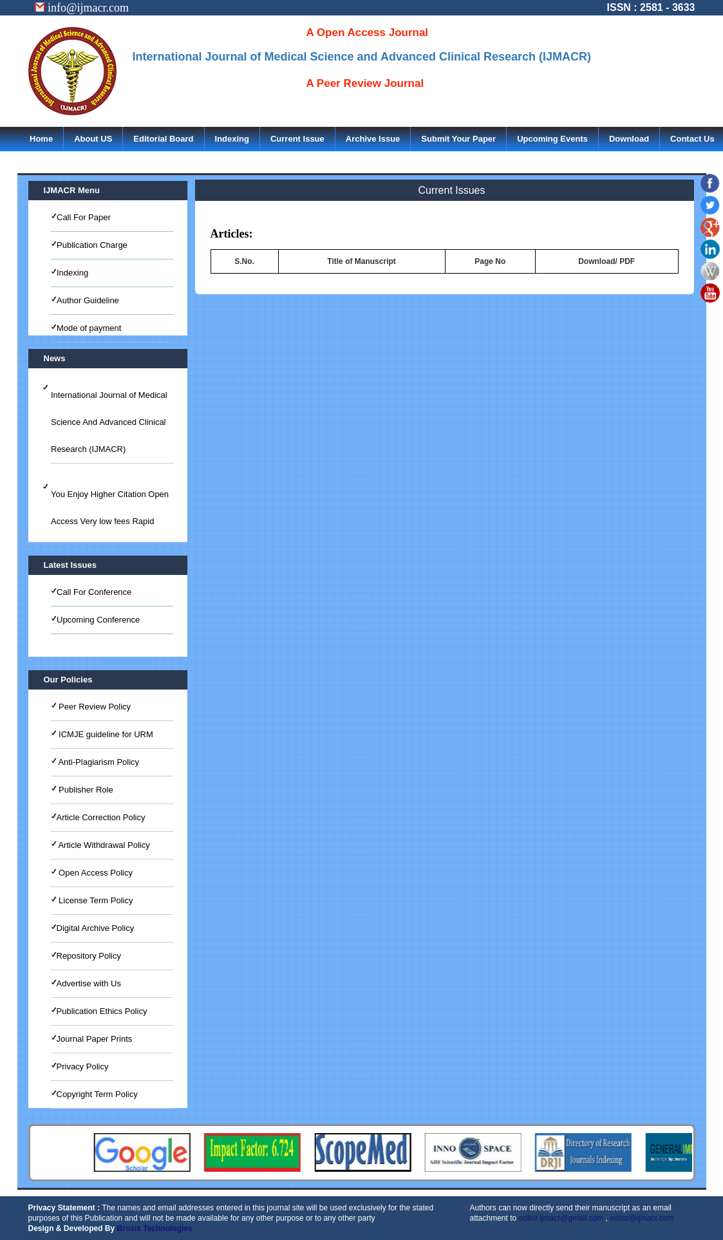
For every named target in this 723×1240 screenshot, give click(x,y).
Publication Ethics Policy (102, 1011)
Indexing (232, 139)
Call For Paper (84, 217)
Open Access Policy (95, 873)
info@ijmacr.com (82, 7)
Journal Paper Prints (95, 1039)
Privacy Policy (83, 1066)
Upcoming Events (552, 139)
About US (93, 139)
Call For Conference (94, 592)
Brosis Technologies (154, 1228)
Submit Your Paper (458, 139)
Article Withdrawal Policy (103, 845)
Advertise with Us (89, 983)
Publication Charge (92, 245)
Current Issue (297, 139)
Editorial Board (163, 139)
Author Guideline (88, 300)
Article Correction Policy (101, 817)
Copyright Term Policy (97, 1094)
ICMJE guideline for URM (105, 734)
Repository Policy (89, 956)
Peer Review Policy (94, 706)
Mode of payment (89, 328)
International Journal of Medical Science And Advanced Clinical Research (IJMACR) (109, 422)
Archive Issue (373, 139)
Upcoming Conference (98, 620)
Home (41, 139)
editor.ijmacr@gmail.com (561, 1218)
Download (629, 139)
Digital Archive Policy (96, 928)
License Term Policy (95, 900)
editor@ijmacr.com (642, 1218)
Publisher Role (85, 789)
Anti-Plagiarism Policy (98, 762)
